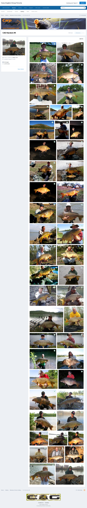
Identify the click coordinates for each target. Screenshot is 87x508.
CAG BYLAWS (46, 7)
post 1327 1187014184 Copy (37, 481)
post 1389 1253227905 (36, 344)
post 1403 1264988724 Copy (37, 116)
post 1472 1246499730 (63, 79)
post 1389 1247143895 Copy (37, 365)
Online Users (34, 11)
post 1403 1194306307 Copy (37, 328)
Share (71, 32)
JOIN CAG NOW (6, 7)
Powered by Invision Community (43, 505)
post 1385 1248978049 (63, 365)
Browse (14, 8)
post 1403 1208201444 (36, 281)
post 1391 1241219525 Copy (71, 328)
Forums (3, 11)
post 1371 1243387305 (55, 442)
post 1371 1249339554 (36, 406)
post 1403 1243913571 (63, 198)
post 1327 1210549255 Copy (37, 459)
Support (31, 7)
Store (25, 7)
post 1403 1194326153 (65, 281)
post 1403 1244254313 (63, 177)
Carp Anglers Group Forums (11, 3)
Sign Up (82, 3)
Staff (28, 11)
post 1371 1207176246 (74, 442)
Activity (20, 7)
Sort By (81, 38)
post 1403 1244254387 (36, 177)
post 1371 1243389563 (36, 442)
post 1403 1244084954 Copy (37, 198)
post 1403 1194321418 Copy (64, 302)
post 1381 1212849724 (64, 385)
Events (16, 11)
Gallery (22, 11)
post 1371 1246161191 (63, 406)
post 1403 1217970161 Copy (64, 261)
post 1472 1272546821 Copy (64, 58)
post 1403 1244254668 (63, 156)
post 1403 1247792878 (36, 156)
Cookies (47, 502)
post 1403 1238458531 (63, 240)
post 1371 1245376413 (36, 427)
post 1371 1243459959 (63, 427)
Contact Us (40, 502)
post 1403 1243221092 (63, 219)
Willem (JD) (15, 57)
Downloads (9, 11)
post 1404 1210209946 (63, 100)
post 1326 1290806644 (62, 481)
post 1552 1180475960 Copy (37, 58)
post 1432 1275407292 (36, 100)
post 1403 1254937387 (76, 135)
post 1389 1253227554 (63, 344)
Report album (21, 69)
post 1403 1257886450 (36, 135)
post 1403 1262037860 (56, 116)
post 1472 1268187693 (36, 79)
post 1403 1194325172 (36, 302)
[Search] (67, 8)
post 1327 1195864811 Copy (72, 459)
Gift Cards (37, 7)
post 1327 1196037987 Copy (55, 459)
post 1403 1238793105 (36, 240)
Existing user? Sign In (72, 3)
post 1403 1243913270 (36, 219)
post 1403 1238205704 (36, 261)
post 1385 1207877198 (36, 385)
